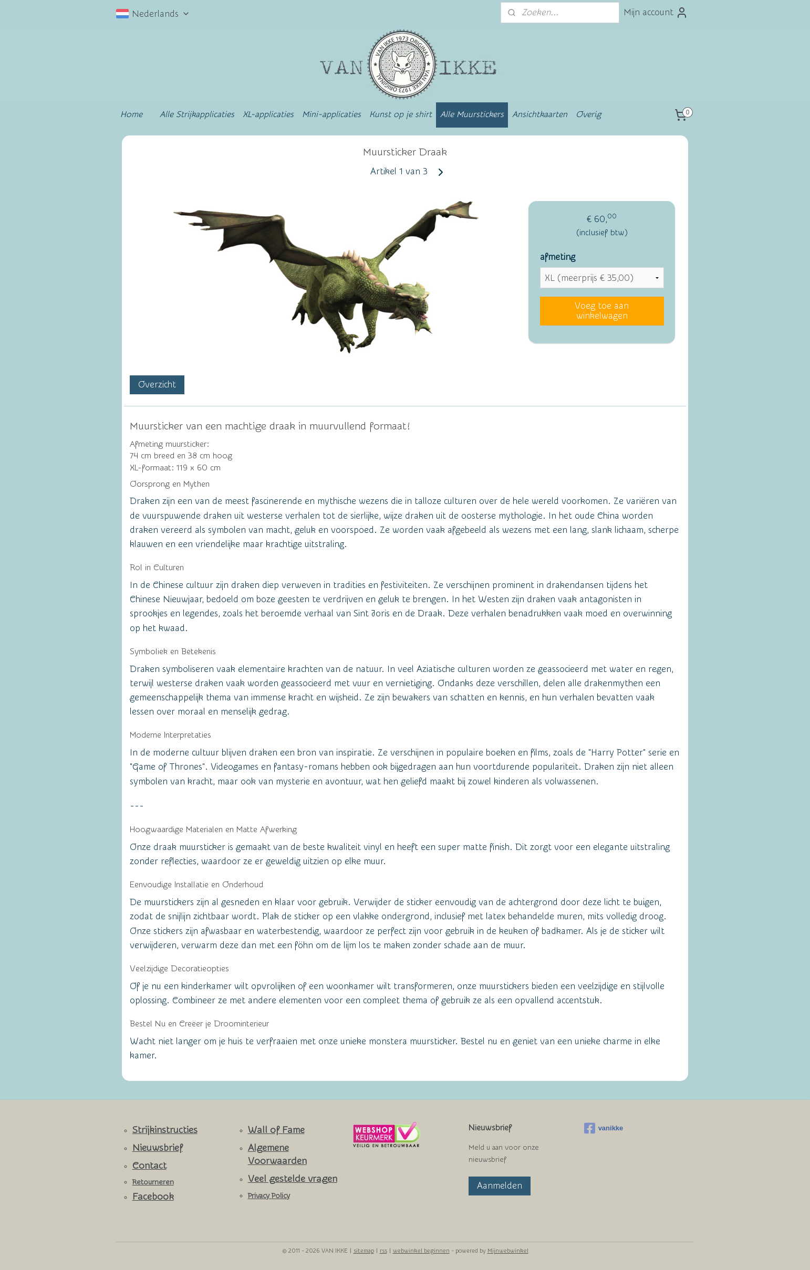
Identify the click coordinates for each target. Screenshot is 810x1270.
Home (131, 114)
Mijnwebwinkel (507, 1250)
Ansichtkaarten (539, 114)
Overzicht (157, 385)
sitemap (364, 1250)
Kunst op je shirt (400, 114)
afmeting (557, 257)
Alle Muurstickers (472, 114)
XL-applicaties (268, 114)
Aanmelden (499, 1186)
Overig (588, 114)
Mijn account (656, 12)
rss (383, 1250)
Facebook (153, 1196)
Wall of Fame (276, 1130)
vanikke (604, 1128)
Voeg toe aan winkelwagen (602, 311)
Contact (149, 1165)
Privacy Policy (269, 1196)
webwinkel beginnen (421, 1250)
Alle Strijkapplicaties (197, 114)
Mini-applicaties (331, 114)
